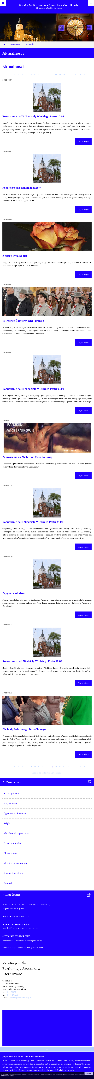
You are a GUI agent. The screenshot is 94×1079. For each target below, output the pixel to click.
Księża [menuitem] (7, 823)
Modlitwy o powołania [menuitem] (15, 862)
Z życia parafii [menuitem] (11, 803)
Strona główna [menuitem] (11, 793)
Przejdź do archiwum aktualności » (47, 772)
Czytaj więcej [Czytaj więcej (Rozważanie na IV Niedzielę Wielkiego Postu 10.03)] (83, 141)
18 (31, 74)
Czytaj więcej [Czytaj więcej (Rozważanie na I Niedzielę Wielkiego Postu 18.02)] (83, 683)
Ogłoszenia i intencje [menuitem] (15, 813)
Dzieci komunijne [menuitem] (13, 843)
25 (60, 74)
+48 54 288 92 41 (11, 992)
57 (76, 74)
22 (47, 74)
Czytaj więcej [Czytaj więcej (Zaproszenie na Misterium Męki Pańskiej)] (83, 475)
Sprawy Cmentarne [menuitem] (14, 872)
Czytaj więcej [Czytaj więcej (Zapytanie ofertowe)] (83, 615)
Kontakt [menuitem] (8, 882)
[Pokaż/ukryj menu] (91, 3)
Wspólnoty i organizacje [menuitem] (16, 833)
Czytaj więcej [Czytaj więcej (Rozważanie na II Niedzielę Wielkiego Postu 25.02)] (83, 547)
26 (64, 74)
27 (68, 74)
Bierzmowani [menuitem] (10, 853)
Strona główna (16, 44)
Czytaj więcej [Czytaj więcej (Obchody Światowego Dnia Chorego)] (83, 754)
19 (35, 74)
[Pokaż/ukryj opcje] (3, 3)
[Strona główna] (4, 44)
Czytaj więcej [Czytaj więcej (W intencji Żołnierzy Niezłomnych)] (83, 342)
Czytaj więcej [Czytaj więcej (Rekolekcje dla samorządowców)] (83, 209)
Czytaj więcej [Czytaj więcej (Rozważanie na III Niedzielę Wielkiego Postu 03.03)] (83, 410)
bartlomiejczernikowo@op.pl (20, 998)
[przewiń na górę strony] (47, 1049)
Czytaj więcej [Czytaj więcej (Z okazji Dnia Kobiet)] (83, 274)
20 (39, 74)
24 (56, 74)
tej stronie (58, 1074)
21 (43, 74)
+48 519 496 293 (11, 995)
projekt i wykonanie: (23, 1056)
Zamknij (89, 1073)
